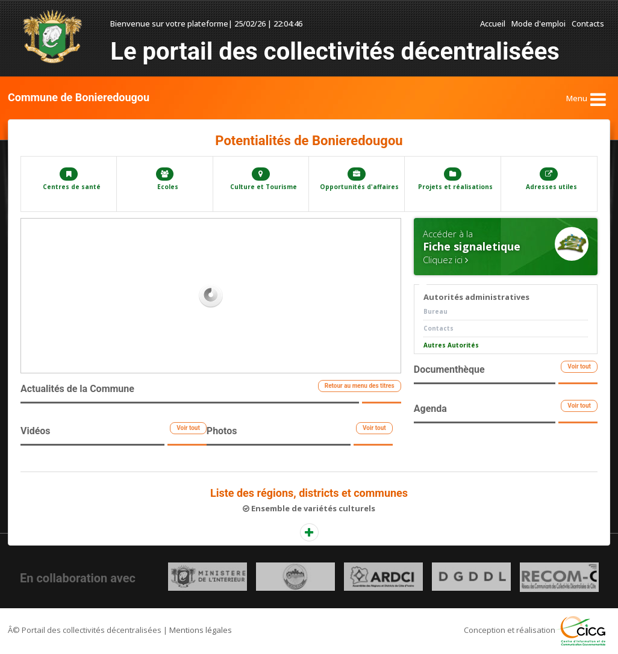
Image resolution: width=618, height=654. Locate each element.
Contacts (588, 23)
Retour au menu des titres (360, 385)
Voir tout (188, 428)
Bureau (435, 311)
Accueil (492, 23)
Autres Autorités (451, 345)
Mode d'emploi (538, 23)
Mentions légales (200, 629)
